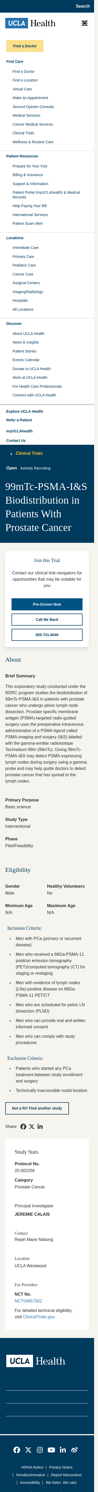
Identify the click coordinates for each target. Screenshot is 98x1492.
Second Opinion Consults (33, 107)
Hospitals (20, 300)
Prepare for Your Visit (30, 166)
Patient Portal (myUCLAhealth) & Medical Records (46, 194)
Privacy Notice (61, 1467)
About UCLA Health (28, 333)
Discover (14, 323)
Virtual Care (22, 89)
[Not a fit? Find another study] (37, 1108)
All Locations (23, 309)
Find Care (14, 61)
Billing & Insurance (28, 175)
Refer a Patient (19, 420)
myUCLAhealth (19, 431)
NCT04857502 (28, 1301)
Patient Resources (22, 156)
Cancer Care (23, 274)
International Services (30, 215)
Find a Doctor (24, 71)
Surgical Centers (26, 283)
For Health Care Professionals (37, 386)
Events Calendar (26, 360)
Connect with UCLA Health (34, 395)
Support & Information (30, 184)
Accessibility (30, 1482)
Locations (15, 238)
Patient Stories (24, 351)
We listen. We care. (62, 1482)
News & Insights (26, 342)
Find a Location (25, 80)
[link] (23, 1126)
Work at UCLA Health (30, 377)
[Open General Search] (81, 6)
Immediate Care (26, 248)
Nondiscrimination (30, 1475)
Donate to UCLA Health (32, 369)
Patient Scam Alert (28, 223)
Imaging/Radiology (28, 292)
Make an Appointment (30, 98)
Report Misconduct (66, 1475)
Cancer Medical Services (33, 124)
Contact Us (16, 440)
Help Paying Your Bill (30, 206)
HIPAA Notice (32, 1467)
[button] (47, 411)
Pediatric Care (24, 265)
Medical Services (26, 115)
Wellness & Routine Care (33, 142)
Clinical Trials (23, 133)
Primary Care (23, 256)
